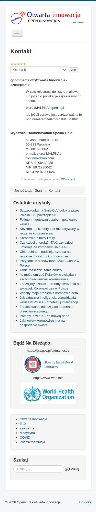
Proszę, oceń (10, 66)
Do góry (85, 502)
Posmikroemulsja (32, 442)
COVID (25, 437)
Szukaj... (13, 465)
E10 (23, 424)
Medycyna (27, 433)
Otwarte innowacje (33, 419)
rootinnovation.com (40, 158)
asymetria (27, 428)
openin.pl (57, 108)
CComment (68, 179)
